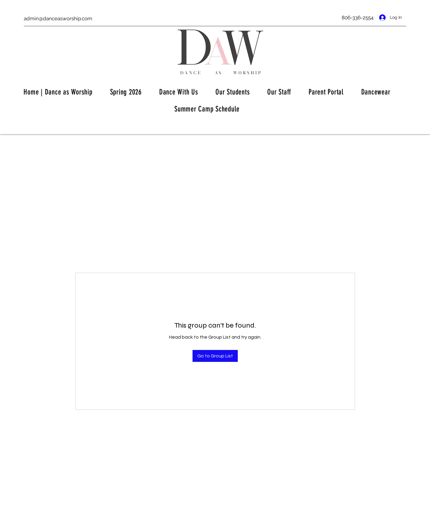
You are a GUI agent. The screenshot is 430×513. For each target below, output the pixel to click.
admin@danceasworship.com (58, 18)
